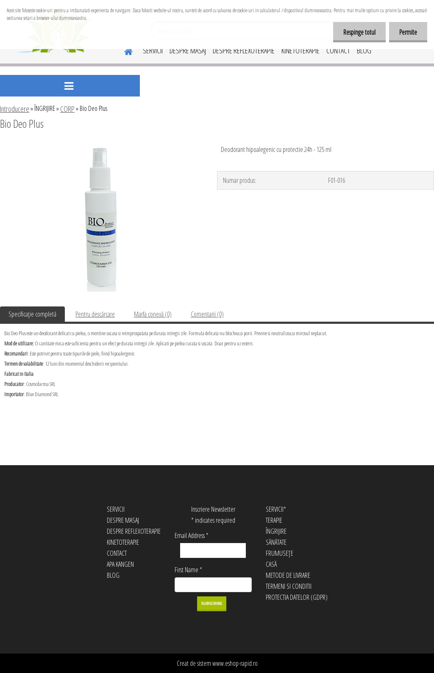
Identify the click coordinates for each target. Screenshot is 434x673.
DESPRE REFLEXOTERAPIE (244, 50)
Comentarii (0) (207, 314)
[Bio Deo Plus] (101, 147)
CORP (67, 109)
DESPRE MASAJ (188, 50)
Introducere (14, 109)
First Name (188, 569)
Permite (408, 32)
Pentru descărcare (95, 314)
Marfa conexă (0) (153, 314)
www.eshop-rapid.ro (235, 663)
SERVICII (153, 50)
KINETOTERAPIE (300, 50)
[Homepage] (123, 50)
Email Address (192, 535)
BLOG (364, 50)
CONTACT (338, 50)
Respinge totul (358, 32)
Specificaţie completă (32, 314)
